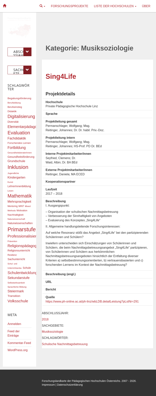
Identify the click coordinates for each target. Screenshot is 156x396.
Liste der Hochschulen (115, 6)
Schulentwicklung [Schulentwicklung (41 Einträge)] (22, 272)
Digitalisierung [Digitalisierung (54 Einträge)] (21, 116)
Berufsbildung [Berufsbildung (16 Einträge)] (14, 103)
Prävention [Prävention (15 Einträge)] (12, 241)
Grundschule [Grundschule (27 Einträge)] (16, 161)
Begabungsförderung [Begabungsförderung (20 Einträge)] (19, 98)
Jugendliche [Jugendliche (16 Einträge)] (13, 173)
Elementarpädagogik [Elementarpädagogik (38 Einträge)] (25, 127)
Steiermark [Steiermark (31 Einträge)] (16, 291)
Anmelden (14, 324)
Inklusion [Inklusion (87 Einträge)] (18, 167)
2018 (45, 319)
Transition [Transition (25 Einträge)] (14, 295)
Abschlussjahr (22, 51)
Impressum (48, 384)
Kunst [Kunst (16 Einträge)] (10, 182)
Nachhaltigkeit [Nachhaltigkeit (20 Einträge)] (16, 214)
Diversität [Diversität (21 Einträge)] (13, 121)
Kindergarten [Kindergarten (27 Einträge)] (16, 177)
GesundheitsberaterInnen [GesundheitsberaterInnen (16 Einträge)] (20, 153)
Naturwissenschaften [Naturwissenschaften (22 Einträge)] (20, 223)
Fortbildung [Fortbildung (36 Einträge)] (17, 148)
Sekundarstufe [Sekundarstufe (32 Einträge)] (19, 278)
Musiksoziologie (52, 331)
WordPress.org (18, 350)
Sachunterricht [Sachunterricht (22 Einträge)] (16, 259)
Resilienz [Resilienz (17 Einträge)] (12, 255)
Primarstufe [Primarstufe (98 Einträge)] (22, 229)
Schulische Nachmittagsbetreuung (65, 344)
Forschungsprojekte (69, 6)
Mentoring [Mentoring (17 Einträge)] (13, 206)
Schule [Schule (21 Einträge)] (27, 267)
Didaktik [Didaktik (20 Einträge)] (12, 111)
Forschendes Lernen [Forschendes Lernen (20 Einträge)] (19, 143)
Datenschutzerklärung (70, 384)
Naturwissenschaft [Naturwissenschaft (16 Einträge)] (16, 219)
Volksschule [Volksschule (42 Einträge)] (18, 301)
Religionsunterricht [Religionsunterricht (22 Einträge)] (19, 250)
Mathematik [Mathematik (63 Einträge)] (20, 195)
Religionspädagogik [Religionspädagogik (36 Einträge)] (23, 246)
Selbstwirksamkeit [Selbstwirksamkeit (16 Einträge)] (16, 283)
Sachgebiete (22, 70)
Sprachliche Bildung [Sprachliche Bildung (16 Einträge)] (17, 287)
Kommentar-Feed (19, 343)
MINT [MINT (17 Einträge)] (21, 206)
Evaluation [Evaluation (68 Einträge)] (19, 132)
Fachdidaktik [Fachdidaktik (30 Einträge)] (17, 138)
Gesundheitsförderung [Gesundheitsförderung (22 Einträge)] (21, 156)
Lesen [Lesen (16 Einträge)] (10, 191)
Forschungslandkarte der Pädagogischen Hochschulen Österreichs (81, 380)
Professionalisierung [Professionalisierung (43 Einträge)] (25, 236)
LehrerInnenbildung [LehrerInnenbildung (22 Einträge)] (19, 186)
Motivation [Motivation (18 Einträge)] (22, 210)
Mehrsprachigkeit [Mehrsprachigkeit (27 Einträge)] (19, 201)
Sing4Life (61, 76)
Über (146, 6)
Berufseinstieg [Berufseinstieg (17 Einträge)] (15, 107)
